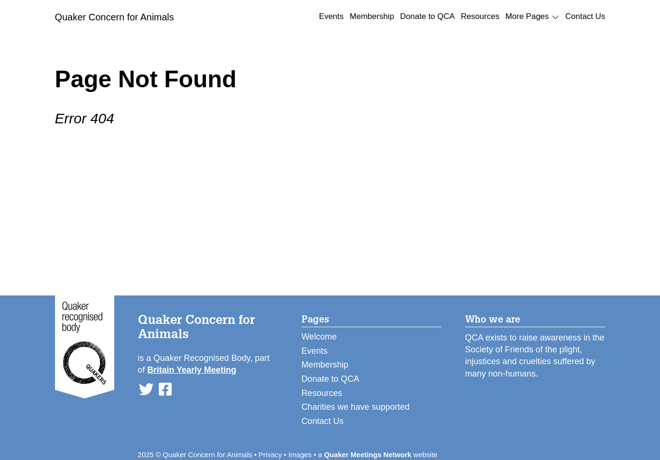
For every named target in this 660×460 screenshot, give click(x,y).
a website (378, 455)
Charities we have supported (356, 407)
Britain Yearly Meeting (192, 370)
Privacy (270, 455)
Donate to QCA (427, 16)
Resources (480, 16)
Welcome (319, 336)
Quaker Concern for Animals (114, 17)
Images (300, 455)
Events (331, 16)
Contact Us (585, 16)
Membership (372, 16)
